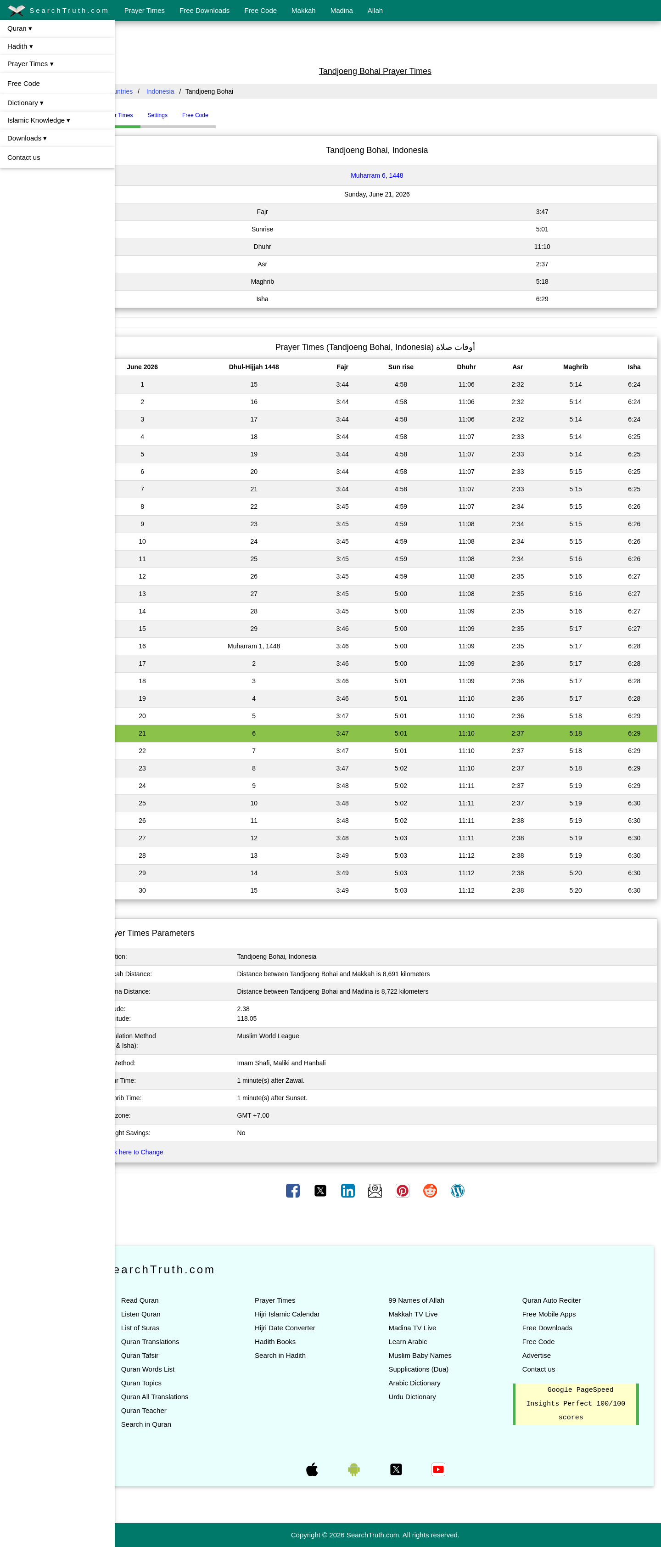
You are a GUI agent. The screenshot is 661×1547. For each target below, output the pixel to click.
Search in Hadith (299, 1355)
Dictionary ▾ (25, 103)
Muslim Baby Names (433, 1355)
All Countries (140, 91)
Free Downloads (204, 10)
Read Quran (165, 1300)
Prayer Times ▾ (30, 64)
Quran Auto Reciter (557, 1300)
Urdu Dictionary (424, 1397)
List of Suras (165, 1328)
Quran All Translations (180, 1397)
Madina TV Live (425, 1328)
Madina (341, 10)
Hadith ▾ (20, 46)
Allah (375, 10)
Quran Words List (173, 1369)
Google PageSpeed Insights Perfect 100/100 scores (578, 1404)
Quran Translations (175, 1341)
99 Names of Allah (429, 1300)
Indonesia (186, 91)
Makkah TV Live (425, 1314)
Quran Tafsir (165, 1355)
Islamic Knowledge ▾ (38, 120)
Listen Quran (166, 1314)
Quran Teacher (169, 1410)
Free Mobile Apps (555, 1314)
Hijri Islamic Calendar (306, 1314)
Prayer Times (144, 10)
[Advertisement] (387, 42)
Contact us (23, 157)
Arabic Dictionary (427, 1383)
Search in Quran (171, 1424)
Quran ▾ (19, 28)
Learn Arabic (420, 1341)
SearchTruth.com (58, 11)
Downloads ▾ (27, 138)
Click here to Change (159, 1152)
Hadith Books (294, 1341)
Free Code (260, 10)
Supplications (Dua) (431, 1369)
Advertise (542, 1355)
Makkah (303, 10)
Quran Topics (166, 1383)
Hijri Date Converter (304, 1328)
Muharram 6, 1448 (390, 175)
